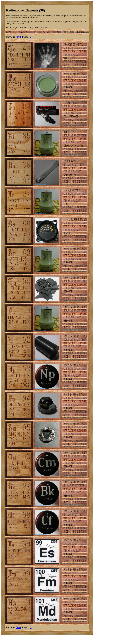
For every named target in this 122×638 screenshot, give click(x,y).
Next (18, 36)
